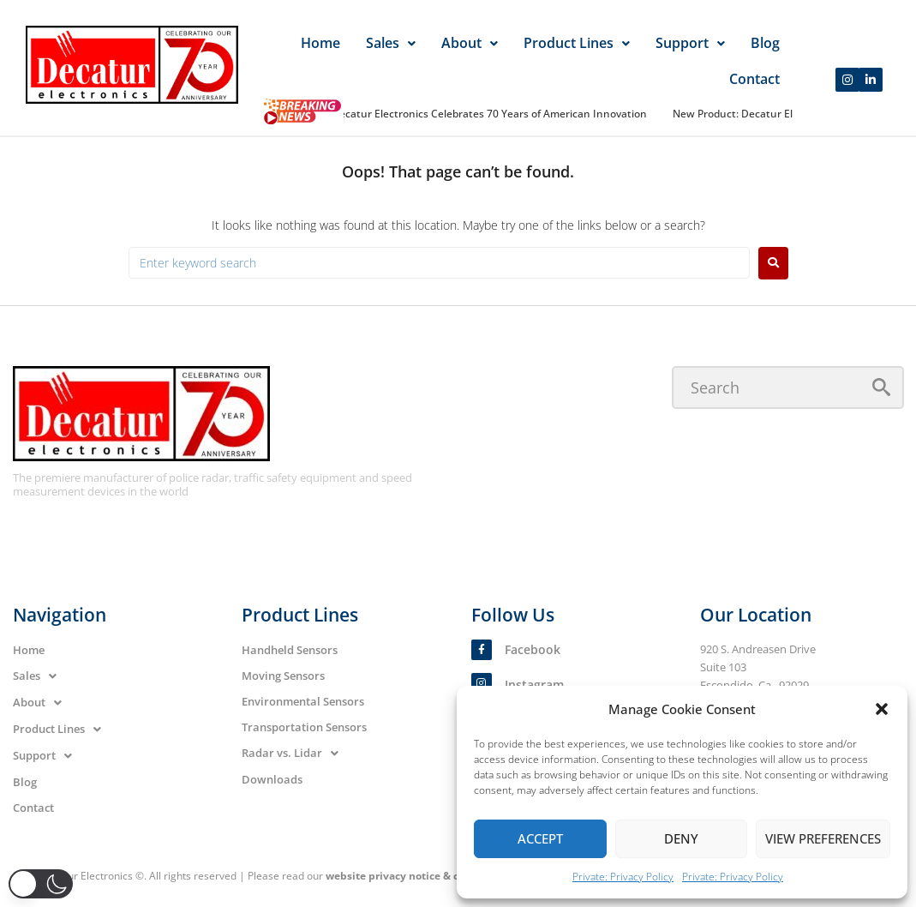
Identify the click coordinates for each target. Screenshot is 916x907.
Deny (681, 838)
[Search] (788, 387)
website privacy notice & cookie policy (422, 875)
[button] (881, 709)
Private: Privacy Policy (623, 876)
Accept (540, 838)
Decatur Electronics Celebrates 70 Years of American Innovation (493, 113)
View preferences (823, 838)
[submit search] (881, 387)
